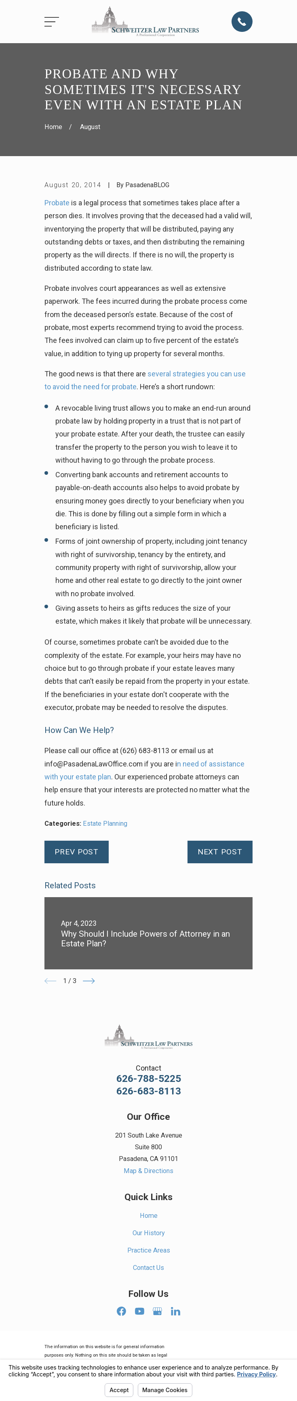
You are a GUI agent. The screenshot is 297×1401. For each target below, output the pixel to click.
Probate (57, 202)
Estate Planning (105, 823)
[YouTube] (139, 1311)
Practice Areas (148, 1250)
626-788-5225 (148, 1079)
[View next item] (89, 981)
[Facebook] (121, 1311)
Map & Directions (148, 1171)
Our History (149, 1233)
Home (149, 1215)
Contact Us (148, 1268)
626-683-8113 (148, 1091)
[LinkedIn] (175, 1311)
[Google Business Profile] (157, 1311)
